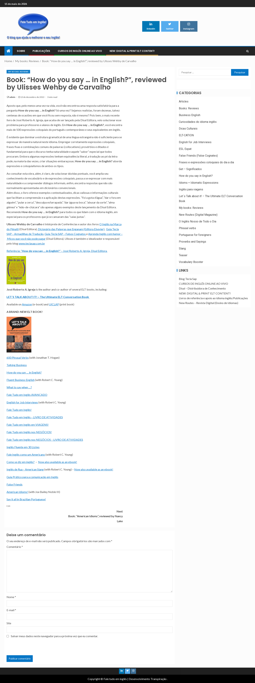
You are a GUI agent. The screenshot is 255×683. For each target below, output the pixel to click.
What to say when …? (19, 387)
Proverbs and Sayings (192, 241)
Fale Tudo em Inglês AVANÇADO (27, 394)
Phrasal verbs (187, 228)
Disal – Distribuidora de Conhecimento (202, 288)
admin (12, 97)
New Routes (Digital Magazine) (198, 214)
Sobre (21, 51)
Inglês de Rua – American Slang (25, 469)
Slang (182, 248)
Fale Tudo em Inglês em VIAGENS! (28, 424)
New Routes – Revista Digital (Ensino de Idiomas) (208, 303)
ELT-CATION (186, 135)
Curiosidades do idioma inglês (198, 122)
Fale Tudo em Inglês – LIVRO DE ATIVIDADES (35, 417)
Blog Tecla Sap (188, 278)
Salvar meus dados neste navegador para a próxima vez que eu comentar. (54, 636)
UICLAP (54, 304)
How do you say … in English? (24, 372)
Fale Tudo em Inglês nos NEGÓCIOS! (29, 432)
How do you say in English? (196, 175)
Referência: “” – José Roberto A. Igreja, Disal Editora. (57, 250)
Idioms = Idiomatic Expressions (198, 182)
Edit (8, 506)
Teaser (183, 255)
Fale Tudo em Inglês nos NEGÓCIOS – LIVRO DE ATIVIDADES (45, 439)
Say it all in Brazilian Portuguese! (26, 499)
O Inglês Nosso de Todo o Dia (197, 221)
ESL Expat (185, 149)
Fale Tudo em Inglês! (19, 409)
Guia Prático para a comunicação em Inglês (32, 477)
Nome (11, 597)
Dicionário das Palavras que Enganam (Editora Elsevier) (71, 229)
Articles (183, 101)
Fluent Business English (21, 379)
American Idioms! (17, 491)
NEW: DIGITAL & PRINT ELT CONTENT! (132, 51)
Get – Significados (190, 169)
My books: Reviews (18, 72)
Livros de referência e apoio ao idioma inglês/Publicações (213, 298)
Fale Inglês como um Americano (26, 454)
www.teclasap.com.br (32, 243)
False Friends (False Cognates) (198, 155)
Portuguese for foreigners (195, 235)
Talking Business (17, 365)
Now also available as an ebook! (57, 462)
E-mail (11, 610)
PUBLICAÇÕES (41, 51)
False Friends (14, 484)
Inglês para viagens (191, 189)
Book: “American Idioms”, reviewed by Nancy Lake (94, 516)
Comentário (15, 546)
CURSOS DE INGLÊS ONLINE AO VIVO (80, 51)
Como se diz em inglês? (21, 462)
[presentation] (33, 646)
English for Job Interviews (22, 402)
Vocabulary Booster (191, 262)
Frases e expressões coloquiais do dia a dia (206, 162)
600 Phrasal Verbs (18, 357)
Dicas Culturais (188, 128)
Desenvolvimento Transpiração (147, 679)
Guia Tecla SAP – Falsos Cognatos (65, 234)
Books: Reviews (189, 108)
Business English (189, 115)
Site (9, 623)
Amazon (27, 304)
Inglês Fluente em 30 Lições (23, 447)
